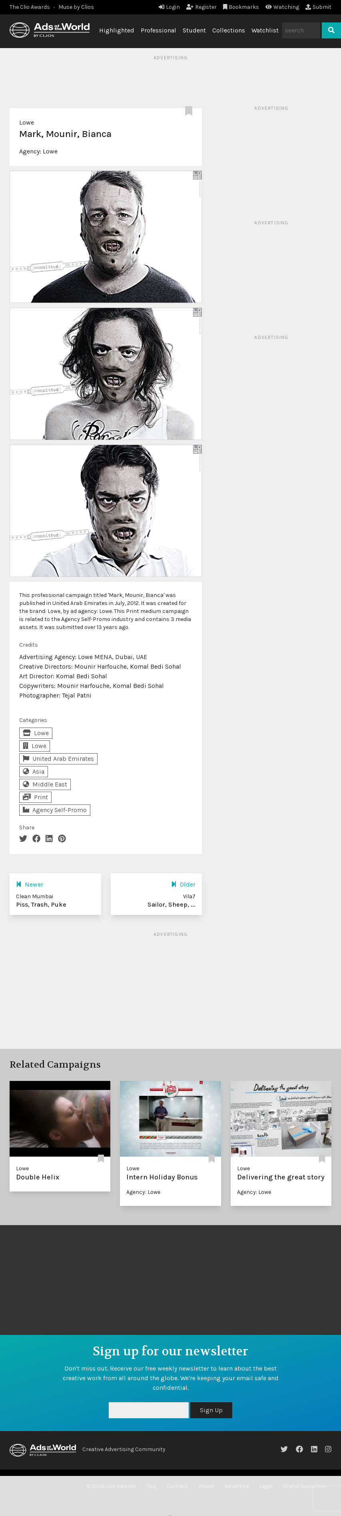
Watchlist (265, 30)
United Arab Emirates (58, 758)
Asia (33, 771)
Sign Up (211, 1410)
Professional (158, 30)
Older (183, 884)
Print (35, 797)
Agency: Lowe (143, 1192)
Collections (228, 30)
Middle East (45, 784)
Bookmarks (241, 7)
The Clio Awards (30, 7)
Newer (29, 884)
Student (194, 30)
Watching (282, 7)
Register (201, 7)
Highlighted (116, 30)
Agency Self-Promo (55, 810)
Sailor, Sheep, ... (171, 904)
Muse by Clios (76, 7)
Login (169, 7)
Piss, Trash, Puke (41, 904)
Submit (318, 7)
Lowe (26, 122)
